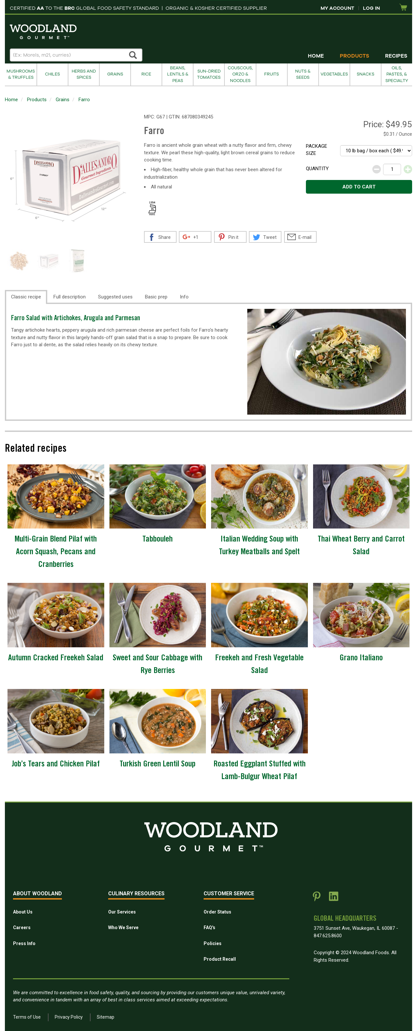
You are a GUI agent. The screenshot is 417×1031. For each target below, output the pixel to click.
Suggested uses (115, 297)
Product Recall (220, 959)
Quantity (317, 169)
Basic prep (156, 297)
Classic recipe (26, 297)
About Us (23, 911)
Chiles (52, 74)
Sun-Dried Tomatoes (209, 74)
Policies (213, 943)
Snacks (365, 74)
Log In (371, 8)
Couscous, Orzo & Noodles (240, 74)
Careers (22, 927)
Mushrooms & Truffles (21, 74)
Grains (115, 74)
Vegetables (334, 74)
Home (316, 56)
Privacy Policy (69, 1017)
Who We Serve (123, 927)
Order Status (217, 911)
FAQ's (209, 927)
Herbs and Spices (84, 74)
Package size (316, 150)
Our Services (122, 911)
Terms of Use (27, 1017)
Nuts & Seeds (302, 74)
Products (354, 56)
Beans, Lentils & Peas (177, 74)
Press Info (24, 943)
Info (184, 297)
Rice (146, 74)
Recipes (396, 56)
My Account (337, 8)
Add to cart (359, 187)
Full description (69, 297)
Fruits (271, 74)
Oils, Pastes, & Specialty (396, 74)
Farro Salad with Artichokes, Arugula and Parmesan (75, 318)
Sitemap (105, 1017)
